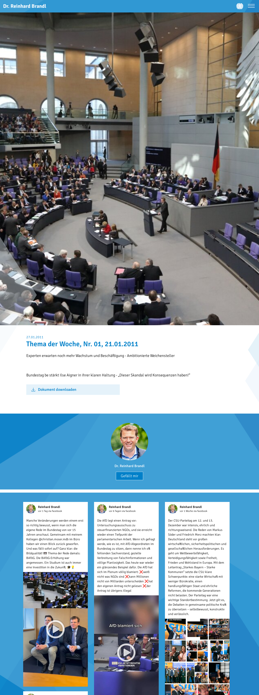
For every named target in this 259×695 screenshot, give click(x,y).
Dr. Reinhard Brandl (129, 466)
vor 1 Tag (43, 511)
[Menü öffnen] (251, 6)
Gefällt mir (129, 476)
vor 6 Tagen (115, 511)
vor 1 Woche (187, 511)
